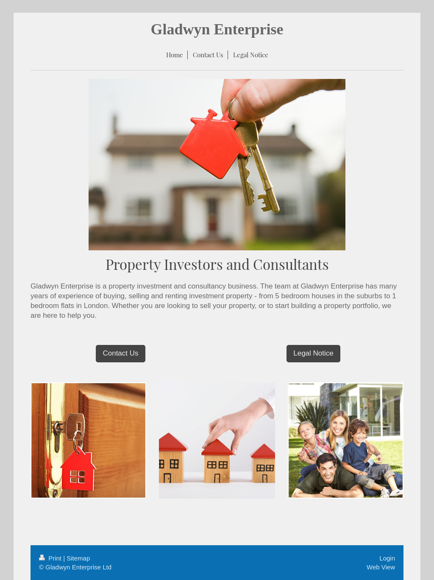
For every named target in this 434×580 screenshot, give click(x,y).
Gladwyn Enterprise (216, 29)
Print (51, 558)
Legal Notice (313, 353)
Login (387, 558)
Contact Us (120, 353)
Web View (381, 567)
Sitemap (78, 558)
